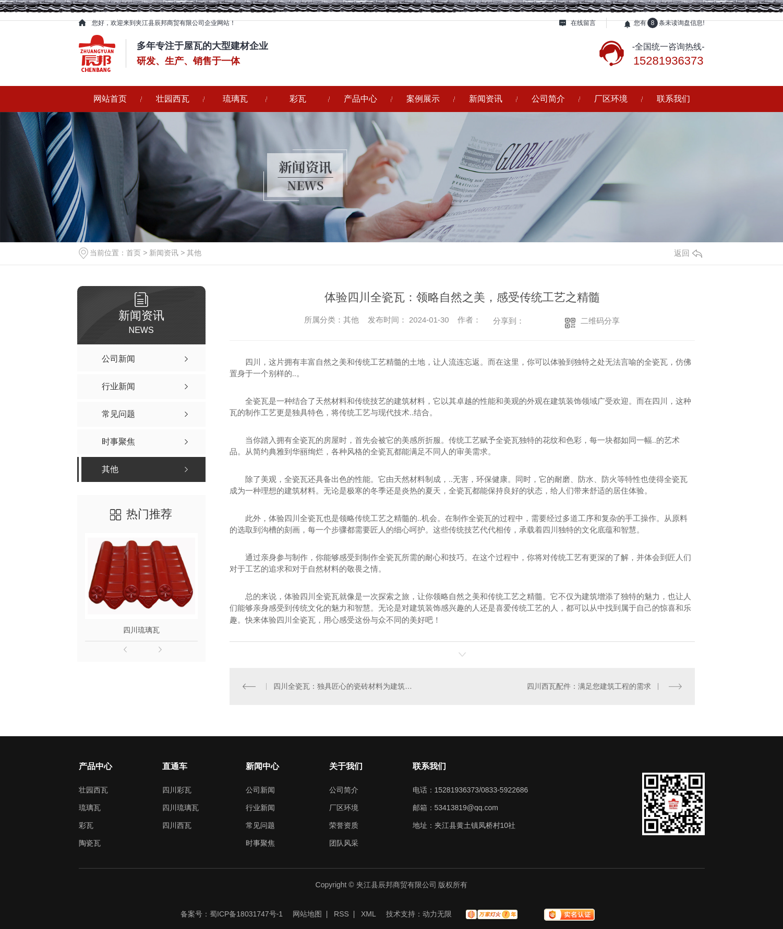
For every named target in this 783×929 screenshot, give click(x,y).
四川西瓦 (176, 825)
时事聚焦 (260, 843)
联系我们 (673, 98)
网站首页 (110, 98)
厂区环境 (611, 98)
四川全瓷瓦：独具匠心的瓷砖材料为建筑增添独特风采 (345, 686)
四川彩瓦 (176, 790)
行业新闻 (260, 807)
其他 (194, 253)
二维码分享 (600, 320)
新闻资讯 (485, 98)
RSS (341, 914)
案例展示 (423, 98)
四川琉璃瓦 (141, 630)
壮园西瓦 (172, 98)
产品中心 (360, 98)
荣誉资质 (343, 825)
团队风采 (343, 843)
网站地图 (307, 914)
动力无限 (437, 914)
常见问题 (260, 825)
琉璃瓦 (235, 98)
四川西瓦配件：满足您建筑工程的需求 (589, 686)
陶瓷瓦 (90, 843)
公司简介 (548, 98)
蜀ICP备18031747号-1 (246, 914)
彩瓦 (298, 98)
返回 (688, 253)
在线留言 (583, 23)
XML (368, 914)
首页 (133, 253)
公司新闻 (260, 790)
